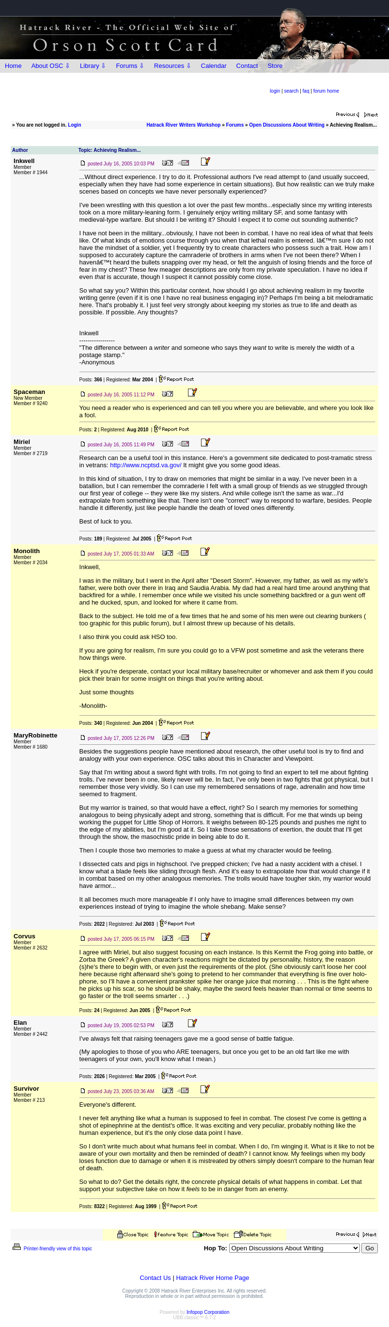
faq (306, 91)
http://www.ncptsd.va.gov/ (145, 465)
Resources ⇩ (172, 65)
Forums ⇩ (130, 65)
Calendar (214, 65)
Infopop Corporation (208, 1312)
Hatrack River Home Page (212, 1277)
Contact (247, 65)
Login (74, 125)
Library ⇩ (93, 65)
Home (13, 65)
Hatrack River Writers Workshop (183, 125)
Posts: (90, 379)
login (275, 91)
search (291, 91)
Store (274, 65)
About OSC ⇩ (50, 65)
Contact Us (155, 1277)
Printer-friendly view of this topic (51, 1248)
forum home (326, 91)
